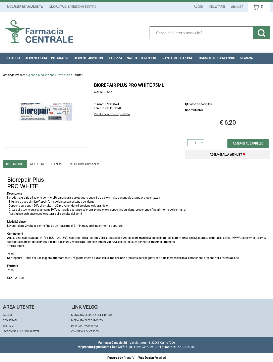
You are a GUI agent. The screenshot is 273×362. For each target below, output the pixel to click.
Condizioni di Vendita (85, 331)
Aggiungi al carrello (248, 143)
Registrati (217, 6)
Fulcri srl (160, 358)
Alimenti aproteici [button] (88, 58)
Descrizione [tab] (14, 164)
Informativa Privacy (84, 325)
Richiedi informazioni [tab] (85, 164)
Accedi (198, 6)
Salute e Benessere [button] (142, 58)
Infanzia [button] (246, 58)
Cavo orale (63, 75)
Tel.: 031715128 (122, 347)
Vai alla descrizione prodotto (112, 114)
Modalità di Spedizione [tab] (46, 164)
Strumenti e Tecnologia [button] (216, 58)
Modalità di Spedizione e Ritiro (72, 7)
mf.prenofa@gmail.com (93, 347)
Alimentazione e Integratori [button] (47, 58)
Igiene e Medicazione (41, 75)
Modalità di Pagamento (25, 7)
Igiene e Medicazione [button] (177, 58)
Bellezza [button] (115, 58)
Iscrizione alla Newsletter (21, 331)
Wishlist (237, 6)
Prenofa (129, 358)
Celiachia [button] (12, 58)
